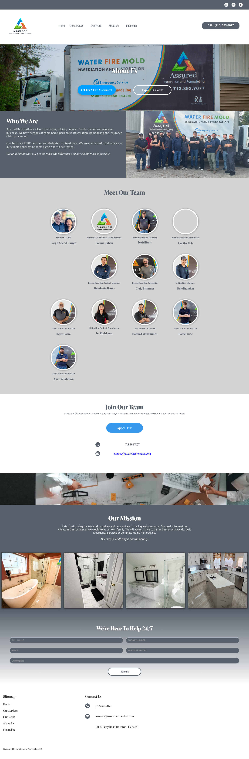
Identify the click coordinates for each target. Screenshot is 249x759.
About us (114, 25)
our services (76, 25)
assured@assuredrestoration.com (132, 453)
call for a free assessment (96, 90)
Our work (96, 25)
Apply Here (124, 428)
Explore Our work (152, 90)
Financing (131, 25)
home (62, 25)
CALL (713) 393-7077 (221, 25)
